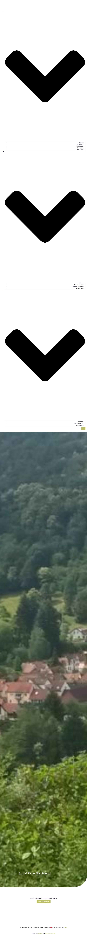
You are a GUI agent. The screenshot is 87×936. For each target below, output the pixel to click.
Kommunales (80, 146)
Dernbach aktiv (80, 288)
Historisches (80, 148)
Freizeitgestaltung (79, 423)
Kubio (65, 927)
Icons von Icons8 (50, 934)
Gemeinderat (80, 144)
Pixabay (40, 934)
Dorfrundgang (80, 425)
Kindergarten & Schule (78, 286)
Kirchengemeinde (79, 284)
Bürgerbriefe (80, 149)
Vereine (82, 283)
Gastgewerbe (80, 421)
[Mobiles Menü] (83, 428)
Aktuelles (81, 142)
